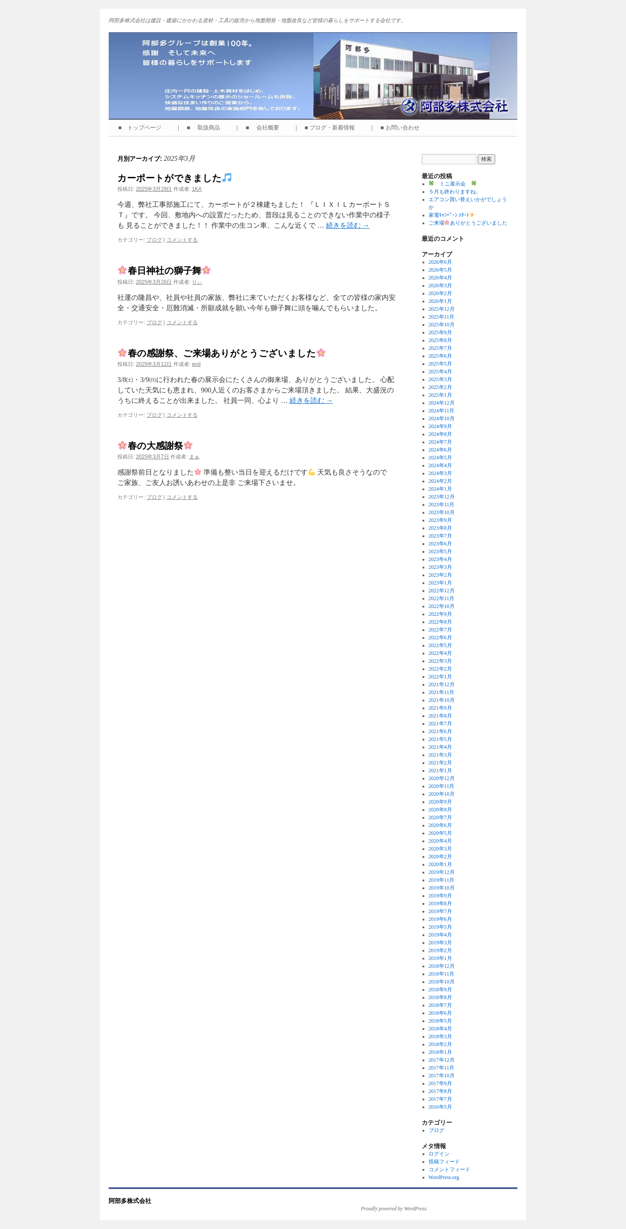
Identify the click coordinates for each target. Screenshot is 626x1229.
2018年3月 (440, 1036)
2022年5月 (440, 645)
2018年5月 (440, 1021)
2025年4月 (440, 372)
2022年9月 (440, 614)
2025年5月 (440, 364)
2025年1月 (440, 395)
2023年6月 (440, 544)
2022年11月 (442, 598)
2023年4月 (440, 559)
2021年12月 (442, 684)
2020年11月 (442, 786)
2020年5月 (440, 833)
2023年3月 (440, 567)
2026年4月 (440, 278)
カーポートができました (174, 178)
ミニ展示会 (452, 184)
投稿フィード (444, 1162)
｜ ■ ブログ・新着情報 (326, 127)
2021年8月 (440, 716)
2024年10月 (442, 418)
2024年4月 (440, 465)
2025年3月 (440, 379)
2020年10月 (442, 794)
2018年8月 (440, 997)
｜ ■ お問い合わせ (397, 127)
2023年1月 (440, 583)
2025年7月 (440, 348)
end (196, 364)
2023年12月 (442, 497)
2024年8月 (440, 434)
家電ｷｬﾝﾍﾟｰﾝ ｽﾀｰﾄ (452, 215)
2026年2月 (440, 293)
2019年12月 (442, 872)
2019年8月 (440, 903)
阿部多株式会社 (130, 1200)
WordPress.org (444, 1177)
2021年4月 (440, 747)
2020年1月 (440, 864)
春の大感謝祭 (155, 446)
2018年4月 (440, 1029)
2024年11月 (442, 411)
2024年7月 (440, 442)
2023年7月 (440, 536)
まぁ (194, 457)
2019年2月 (440, 950)
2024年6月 (440, 450)
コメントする (182, 240)
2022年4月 (440, 653)
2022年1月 (440, 677)
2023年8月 (440, 528)
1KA (197, 189)
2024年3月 (440, 473)
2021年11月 (442, 692)
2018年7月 (440, 1005)
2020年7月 (440, 817)
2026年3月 (440, 285)
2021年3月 (440, 755)
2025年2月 (440, 387)
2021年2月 (440, 763)
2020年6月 (440, 825)
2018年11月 (442, 974)
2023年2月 (440, 575)
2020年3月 (440, 849)
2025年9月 (440, 332)
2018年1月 (440, 1052)
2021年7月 (440, 724)
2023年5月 (440, 551)
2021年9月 (440, 708)
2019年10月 (442, 888)
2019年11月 (442, 880)
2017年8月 (440, 1091)
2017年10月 (442, 1076)
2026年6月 (440, 262)
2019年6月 (440, 919)
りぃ (197, 282)
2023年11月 (442, 505)
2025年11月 (442, 317)
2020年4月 (440, 841)
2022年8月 (440, 622)
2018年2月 (440, 1044)
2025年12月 (442, 309)
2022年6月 (440, 637)
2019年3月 (440, 943)
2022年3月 (440, 661)
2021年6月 (440, 731)
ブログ (154, 240)
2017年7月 (440, 1099)
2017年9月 (440, 1083)
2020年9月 (440, 802)
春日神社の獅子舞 (164, 271)
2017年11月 (442, 1068)
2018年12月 (442, 966)
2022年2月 (440, 669)
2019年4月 (440, 935)
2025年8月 (440, 340)
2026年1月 (440, 301)
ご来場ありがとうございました (468, 223)
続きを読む (348, 225)
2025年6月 (440, 356)
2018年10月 (442, 982)
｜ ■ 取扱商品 (201, 127)
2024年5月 (440, 458)
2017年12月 (442, 1060)
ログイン (439, 1154)
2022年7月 (440, 630)
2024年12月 (442, 403)
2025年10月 (442, 325)
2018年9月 (440, 990)
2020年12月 (442, 778)
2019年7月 (440, 911)
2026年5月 (440, 270)
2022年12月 (442, 591)
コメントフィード (449, 1169)
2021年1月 (440, 770)
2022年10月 (442, 606)
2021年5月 (440, 739)
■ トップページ (142, 127)
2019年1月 (440, 958)
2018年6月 (440, 1013)
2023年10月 (442, 512)
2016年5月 (440, 1107)
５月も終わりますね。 (455, 192)
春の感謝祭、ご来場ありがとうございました (222, 353)
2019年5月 (440, 927)
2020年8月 (440, 810)
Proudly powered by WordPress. (394, 1209)
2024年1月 (440, 489)
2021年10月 (442, 700)
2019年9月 (440, 896)
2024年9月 (440, 426)
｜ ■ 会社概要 (259, 127)
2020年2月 (440, 857)
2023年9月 (440, 520)
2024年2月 (440, 481)
